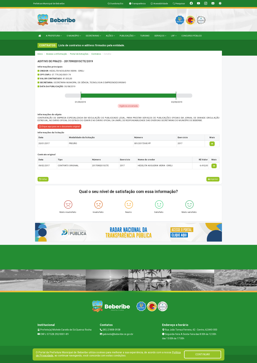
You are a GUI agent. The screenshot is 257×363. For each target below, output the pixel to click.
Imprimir (213, 179)
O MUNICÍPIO (74, 35)
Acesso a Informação (56, 54)
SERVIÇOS (160, 35)
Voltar (43, 179)
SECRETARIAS (93, 35)
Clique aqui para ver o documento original (59, 126)
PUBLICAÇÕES (127, 35)
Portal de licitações (79, 54)
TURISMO (144, 35)
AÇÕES (110, 35)
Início (40, 54)
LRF (174, 35)
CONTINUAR (202, 354)
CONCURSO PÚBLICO (191, 35)
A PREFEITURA (54, 35)
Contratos (96, 54)
